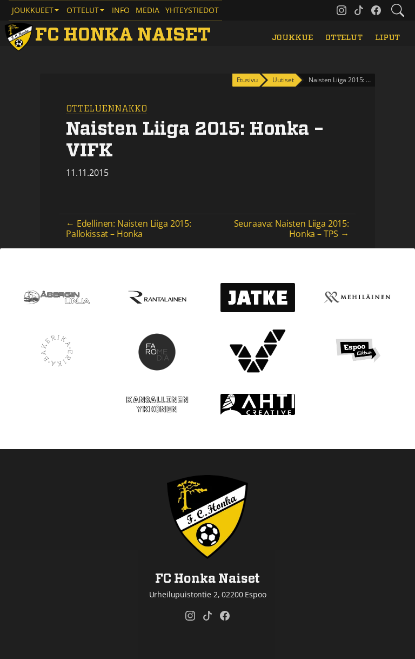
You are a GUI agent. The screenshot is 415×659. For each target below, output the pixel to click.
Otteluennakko (106, 108)
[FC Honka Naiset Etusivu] (109, 35)
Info (121, 10)
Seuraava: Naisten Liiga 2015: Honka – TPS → (291, 229)
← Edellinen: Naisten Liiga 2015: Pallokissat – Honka (128, 229)
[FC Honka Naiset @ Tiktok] (358, 10)
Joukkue (292, 38)
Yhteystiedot (192, 10)
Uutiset (282, 79)
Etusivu (247, 79)
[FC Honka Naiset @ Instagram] (341, 10)
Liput (387, 38)
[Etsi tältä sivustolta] (397, 10)
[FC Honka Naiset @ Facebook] (376, 10)
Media (147, 10)
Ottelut (344, 38)
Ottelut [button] (82, 10)
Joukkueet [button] (32, 10)
